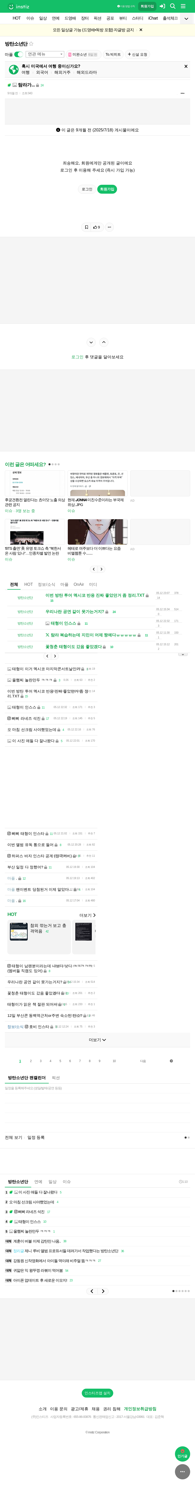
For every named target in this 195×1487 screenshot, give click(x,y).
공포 (110, 18)
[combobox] (45, 54)
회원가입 (147, 6)
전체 (14, 584)
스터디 (137, 18)
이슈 (30, 18)
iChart (153, 18)
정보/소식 (46, 584)
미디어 (95, 584)
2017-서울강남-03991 (130, 1417)
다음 (143, 1061)
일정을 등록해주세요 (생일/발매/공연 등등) (33, 1088)
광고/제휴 (79, 1409)
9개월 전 (12, 93)
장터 (85, 18)
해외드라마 (87, 72)
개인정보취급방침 (140, 1409)
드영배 (70, 18)
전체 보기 (13, 1137)
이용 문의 (58, 1409)
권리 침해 (111, 1409)
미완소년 (83, 54)
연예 (55, 18)
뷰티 (123, 18)
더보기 (87, 915)
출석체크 (170, 18)
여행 (26, 72)
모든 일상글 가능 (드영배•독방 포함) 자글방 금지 (93, 30)
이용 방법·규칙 (126, 6)
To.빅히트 (113, 54)
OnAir (79, 584)
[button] (94, 569)
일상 (43, 18)
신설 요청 (137, 54)
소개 (43, 1409)
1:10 (183, 1182)
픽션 (97, 18)
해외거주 (62, 72)
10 (114, 1061)
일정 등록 (36, 1137)
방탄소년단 (16, 44)
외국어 (42, 72)
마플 (64, 584)
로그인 (87, 189)
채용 (96, 1409)
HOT (17, 18)
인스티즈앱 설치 (97, 1393)
